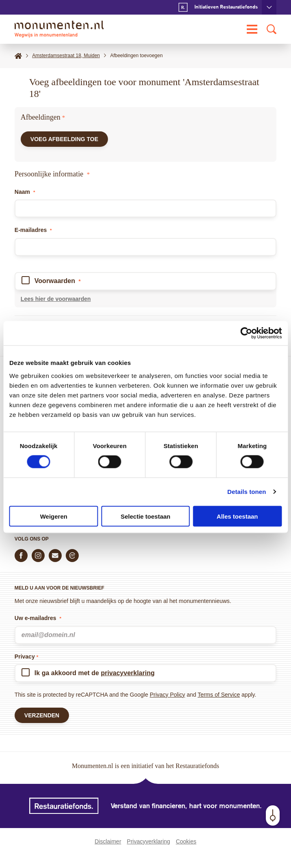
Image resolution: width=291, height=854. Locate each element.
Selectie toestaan (145, 516)
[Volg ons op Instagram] (38, 555)
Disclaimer (108, 841)
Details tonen (246, 491)
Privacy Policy (167, 694)
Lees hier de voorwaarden (56, 299)
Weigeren (53, 516)
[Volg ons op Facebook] (21, 555)
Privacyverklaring (148, 841)
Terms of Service (219, 694)
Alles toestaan (237, 516)
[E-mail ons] (55, 555)
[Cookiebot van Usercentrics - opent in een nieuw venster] (246, 333)
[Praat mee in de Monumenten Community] (72, 555)
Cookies (186, 841)
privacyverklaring (128, 672)
